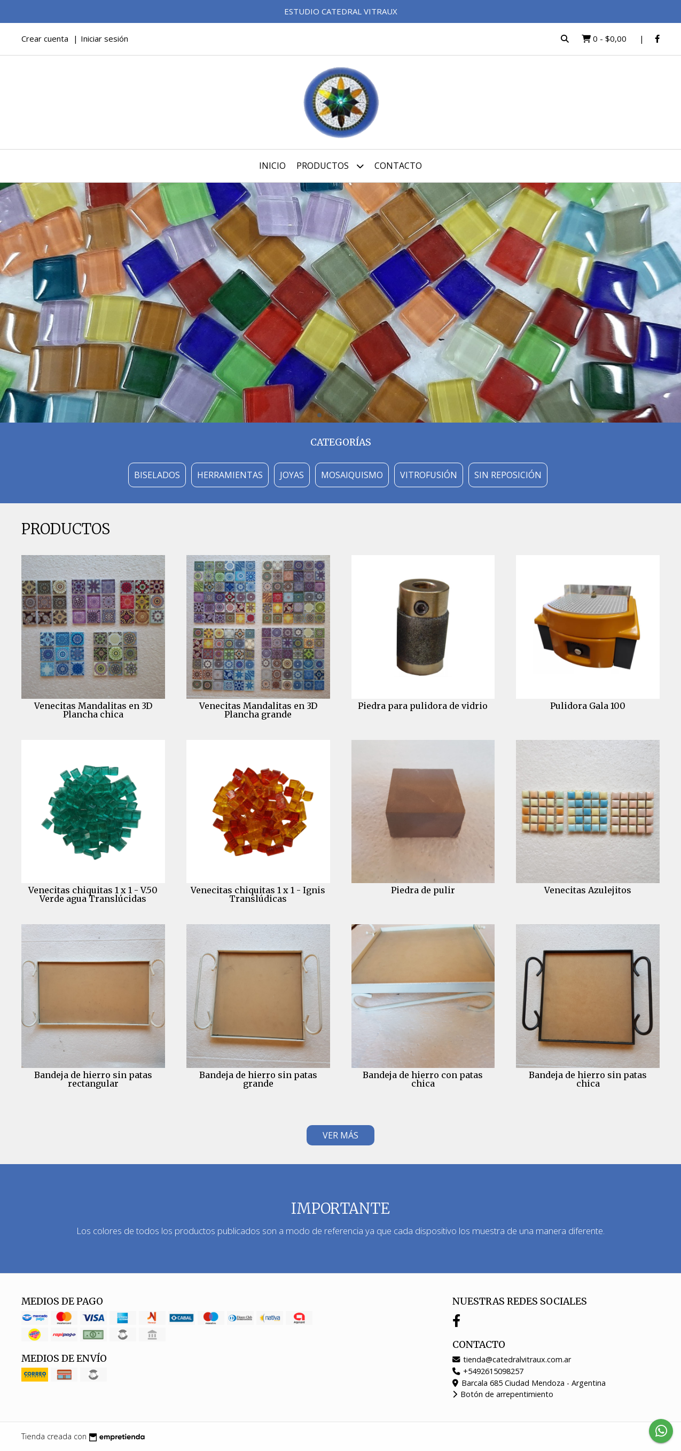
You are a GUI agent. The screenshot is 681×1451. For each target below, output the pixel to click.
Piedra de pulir (423, 890)
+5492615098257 (487, 1371)
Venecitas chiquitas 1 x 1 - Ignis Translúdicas (258, 894)
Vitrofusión (428, 475)
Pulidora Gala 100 (587, 705)
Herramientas (230, 475)
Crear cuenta (44, 38)
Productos (330, 166)
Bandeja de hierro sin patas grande (258, 1079)
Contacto (398, 165)
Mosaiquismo (352, 475)
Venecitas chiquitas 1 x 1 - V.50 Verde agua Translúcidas (93, 894)
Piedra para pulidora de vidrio (423, 705)
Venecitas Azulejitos (587, 890)
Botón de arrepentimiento (502, 1394)
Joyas (292, 475)
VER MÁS (340, 1135)
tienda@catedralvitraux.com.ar (511, 1359)
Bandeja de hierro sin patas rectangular (93, 1079)
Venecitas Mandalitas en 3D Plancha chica (93, 710)
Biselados (157, 475)
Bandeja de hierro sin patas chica (588, 1079)
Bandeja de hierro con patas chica (423, 1079)
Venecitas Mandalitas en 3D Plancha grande (258, 710)
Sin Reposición (508, 475)
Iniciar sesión (104, 38)
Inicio (272, 165)
